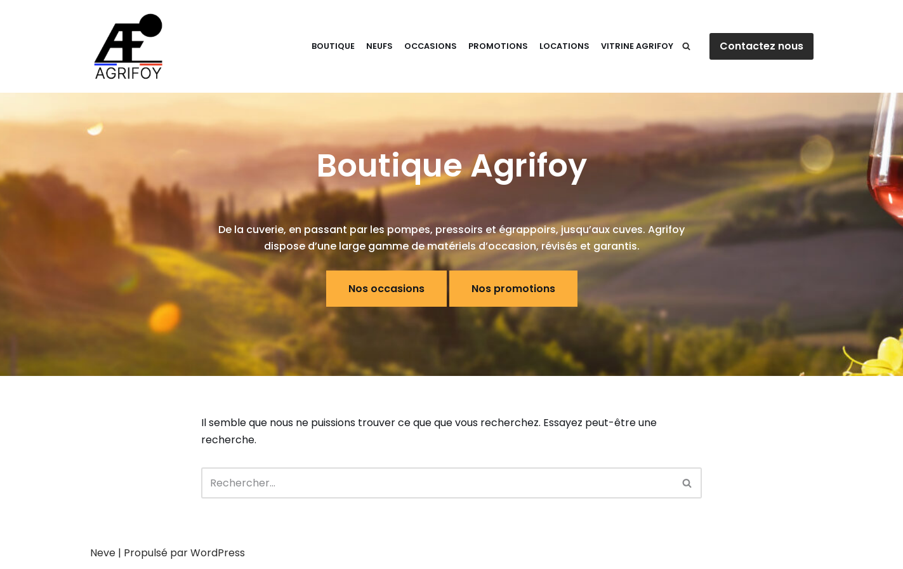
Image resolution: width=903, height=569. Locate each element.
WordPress (217, 553)
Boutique (333, 46)
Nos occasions (386, 288)
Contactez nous (761, 46)
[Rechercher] (686, 46)
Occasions (430, 46)
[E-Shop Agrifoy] (128, 46)
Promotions (498, 46)
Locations (564, 46)
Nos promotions (513, 288)
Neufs (379, 46)
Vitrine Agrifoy (637, 46)
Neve (102, 553)
